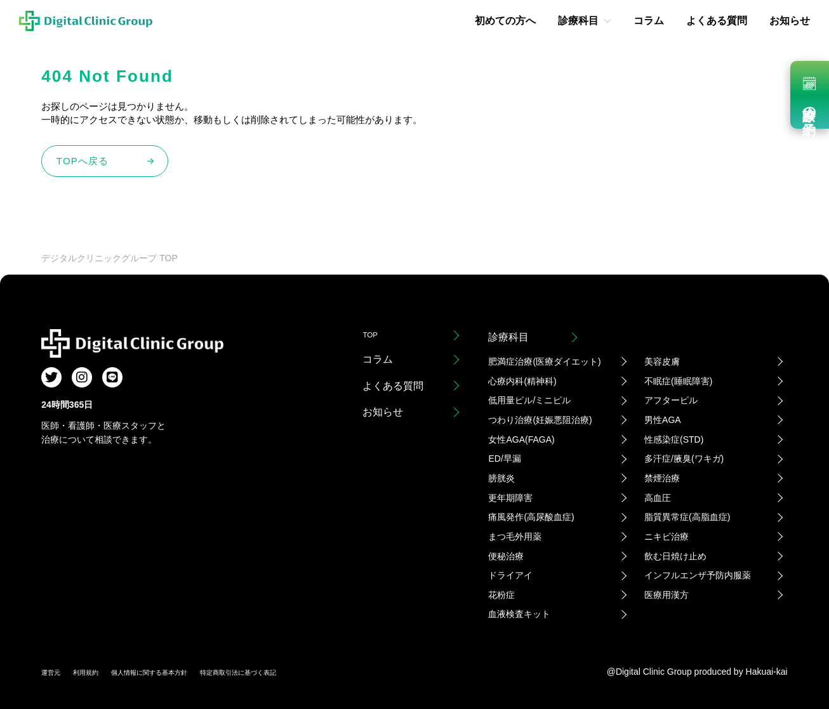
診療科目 (578, 20)
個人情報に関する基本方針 (182, 672)
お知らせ (789, 20)
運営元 (54, 672)
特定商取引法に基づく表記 (301, 672)
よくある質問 (716, 20)
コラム (648, 20)
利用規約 (98, 672)
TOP (372, 337)
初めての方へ (505, 20)
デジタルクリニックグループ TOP (109, 258)
